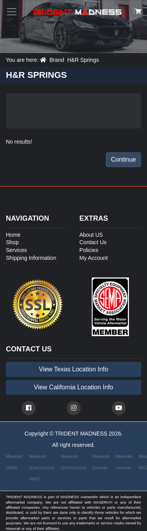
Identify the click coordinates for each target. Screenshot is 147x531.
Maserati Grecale (101, 462)
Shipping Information (31, 258)
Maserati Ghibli (14, 462)
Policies (89, 250)
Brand (56, 60)
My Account (94, 258)
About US (91, 235)
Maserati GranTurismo (73, 462)
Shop (12, 242)
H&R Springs (83, 60)
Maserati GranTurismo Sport (41, 467)
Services (16, 250)
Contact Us (93, 242)
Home (13, 235)
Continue (123, 159)
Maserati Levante (124, 462)
